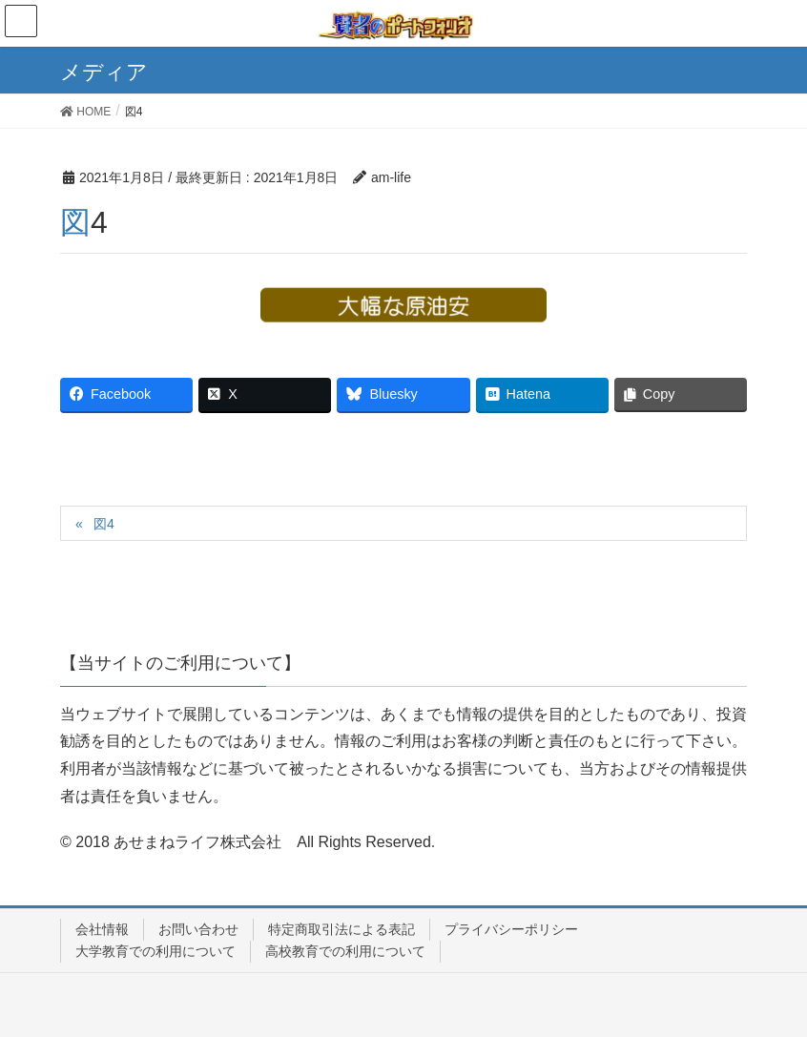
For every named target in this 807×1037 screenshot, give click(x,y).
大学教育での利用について (155, 951)
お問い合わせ (198, 929)
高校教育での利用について (345, 951)
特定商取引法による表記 (341, 929)
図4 (103, 523)
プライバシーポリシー (511, 929)
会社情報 (102, 929)
